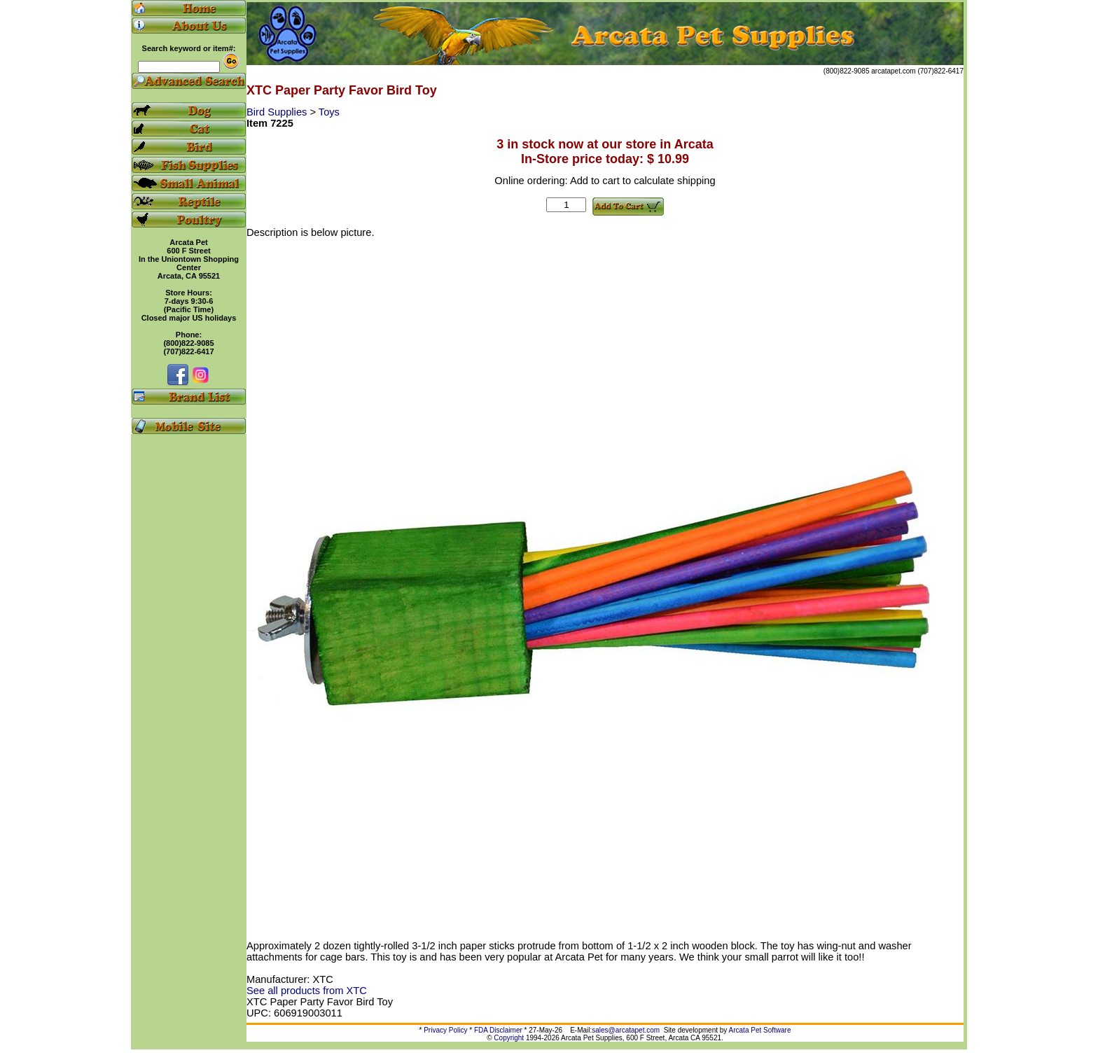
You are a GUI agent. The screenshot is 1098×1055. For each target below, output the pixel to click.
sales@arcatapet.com (626, 1030)
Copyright (509, 1038)
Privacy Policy (445, 1030)
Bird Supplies (278, 112)
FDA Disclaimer (498, 1030)
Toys (329, 112)
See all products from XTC (306, 990)
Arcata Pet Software (760, 1030)
